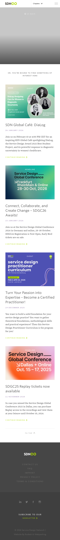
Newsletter (29, 518)
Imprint (30, 473)
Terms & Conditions (30, 481)
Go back (31, 14)
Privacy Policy (30, 477)
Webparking (40, 534)
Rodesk (28, 534)
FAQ (30, 468)
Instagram (40, 502)
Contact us (30, 464)
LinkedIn (20, 502)
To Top (28, 433)
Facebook (33, 502)
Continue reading (15, 157)
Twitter (27, 502)
